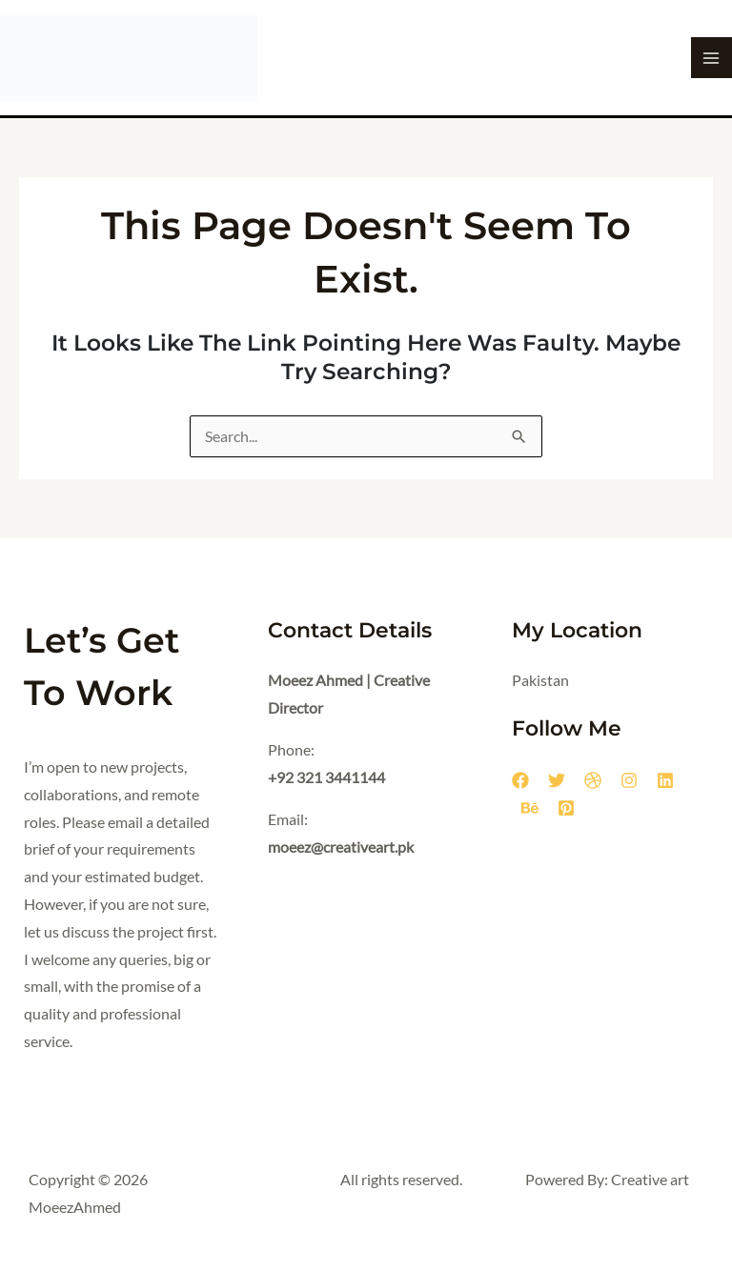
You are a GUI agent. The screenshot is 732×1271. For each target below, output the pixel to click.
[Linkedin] (665, 780)
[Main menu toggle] (711, 57)
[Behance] (530, 808)
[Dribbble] (592, 780)
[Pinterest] (566, 808)
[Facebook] (520, 780)
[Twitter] (556, 780)
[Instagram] (629, 780)
